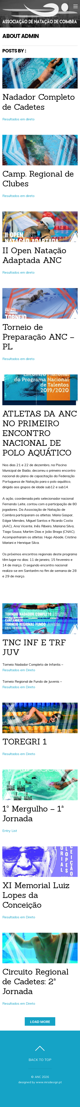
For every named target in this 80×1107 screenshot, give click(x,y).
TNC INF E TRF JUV (34, 647)
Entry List (9, 830)
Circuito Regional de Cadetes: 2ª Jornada (35, 981)
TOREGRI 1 (24, 741)
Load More (40, 1021)
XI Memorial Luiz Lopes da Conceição (36, 895)
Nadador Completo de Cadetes (38, 101)
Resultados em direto (18, 119)
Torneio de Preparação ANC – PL (38, 337)
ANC (38, 1077)
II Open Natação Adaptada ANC (34, 255)
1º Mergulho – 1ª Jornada (33, 813)
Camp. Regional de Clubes (38, 178)
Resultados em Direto (18, 670)
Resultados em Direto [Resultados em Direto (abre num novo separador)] (18, 754)
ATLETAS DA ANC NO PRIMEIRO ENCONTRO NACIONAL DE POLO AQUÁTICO (39, 433)
